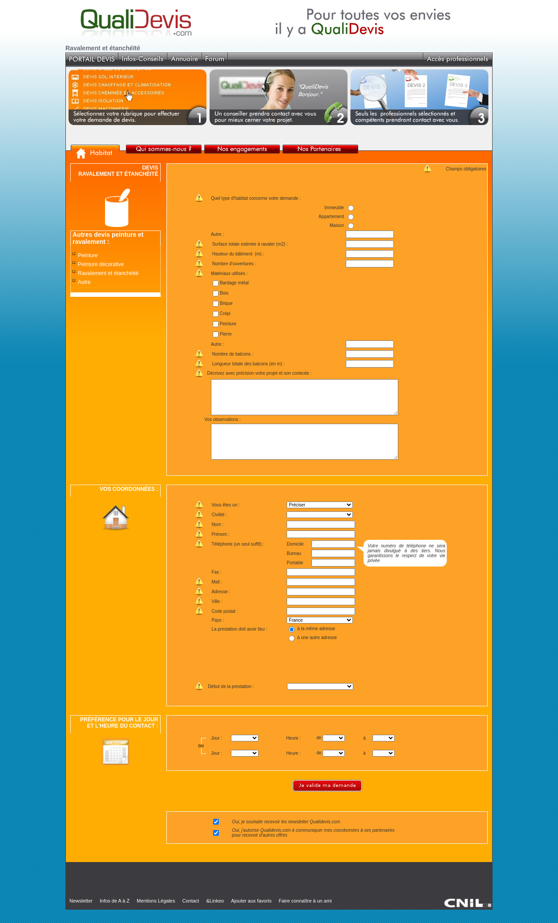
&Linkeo (215, 914)
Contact (190, 914)
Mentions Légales (156, 914)
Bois (223, 293)
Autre (84, 282)
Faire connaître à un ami (305, 914)
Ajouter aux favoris (251, 914)
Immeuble (334, 207)
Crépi (224, 313)
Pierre (225, 334)
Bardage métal (233, 282)
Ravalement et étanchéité (108, 273)
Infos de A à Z (114, 914)
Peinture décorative (101, 264)
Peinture (88, 255)
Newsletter (81, 914)
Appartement (331, 216)
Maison (337, 225)
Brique (225, 303)
